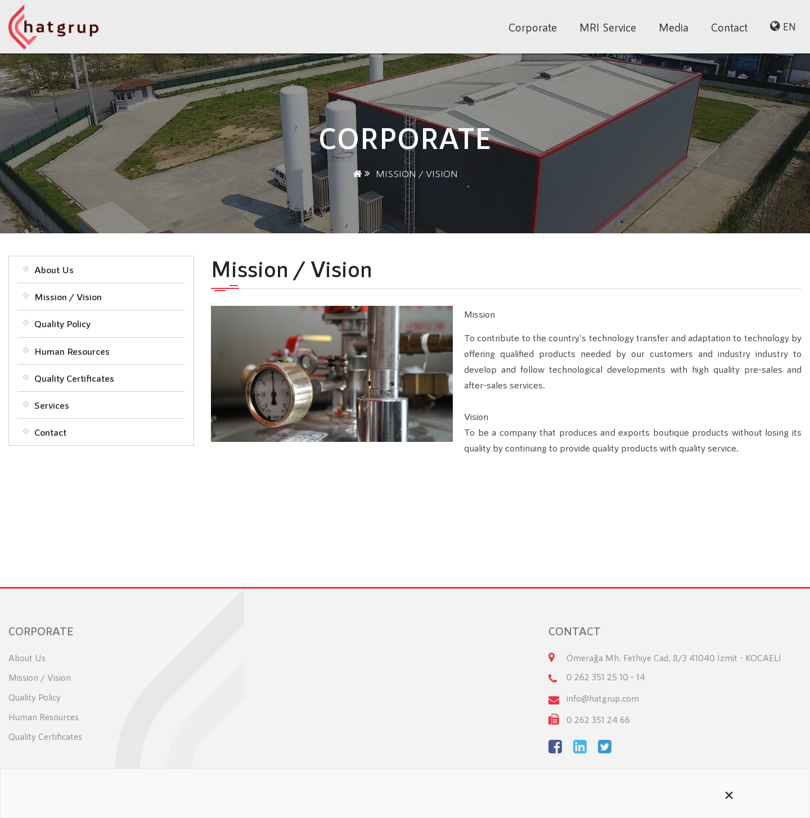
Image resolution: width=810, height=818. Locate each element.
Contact (729, 27)
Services (51, 404)
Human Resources (72, 350)
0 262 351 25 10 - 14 (605, 676)
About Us (54, 269)
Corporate (532, 27)
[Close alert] (729, 793)
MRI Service (607, 27)
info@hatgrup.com (602, 698)
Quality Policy (62, 323)
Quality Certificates (74, 377)
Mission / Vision (68, 296)
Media (673, 27)
